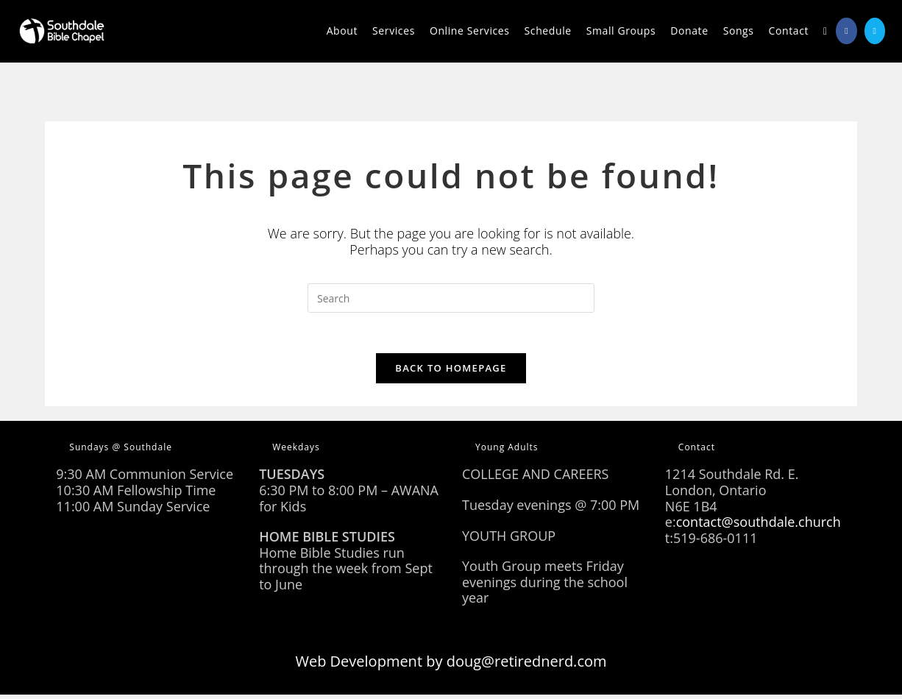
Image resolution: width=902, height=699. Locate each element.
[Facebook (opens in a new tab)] (846, 31)
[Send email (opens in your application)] (874, 31)
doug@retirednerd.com (527, 665)
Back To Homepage (450, 372)
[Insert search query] (451, 298)
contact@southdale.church (758, 526)
